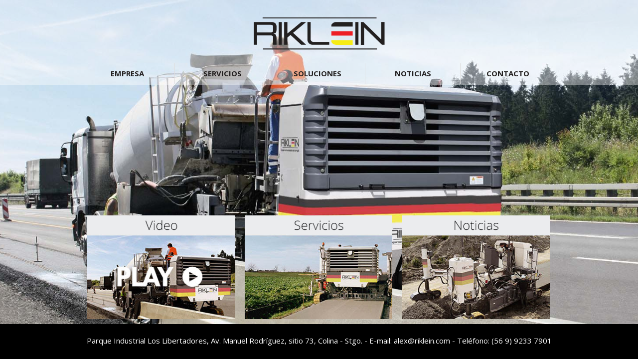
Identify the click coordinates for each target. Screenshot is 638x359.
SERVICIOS (222, 73)
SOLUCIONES (317, 73)
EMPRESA (127, 73)
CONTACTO (507, 73)
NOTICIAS (413, 73)
